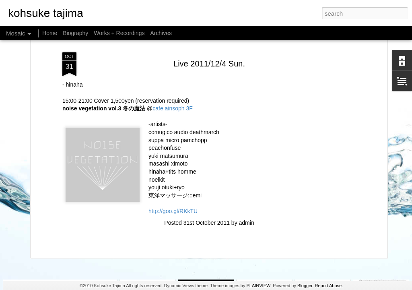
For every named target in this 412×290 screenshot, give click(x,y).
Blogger (304, 285)
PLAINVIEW (258, 285)
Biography (75, 33)
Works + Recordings (119, 33)
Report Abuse (328, 285)
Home (49, 33)
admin (246, 141)
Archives (161, 33)
